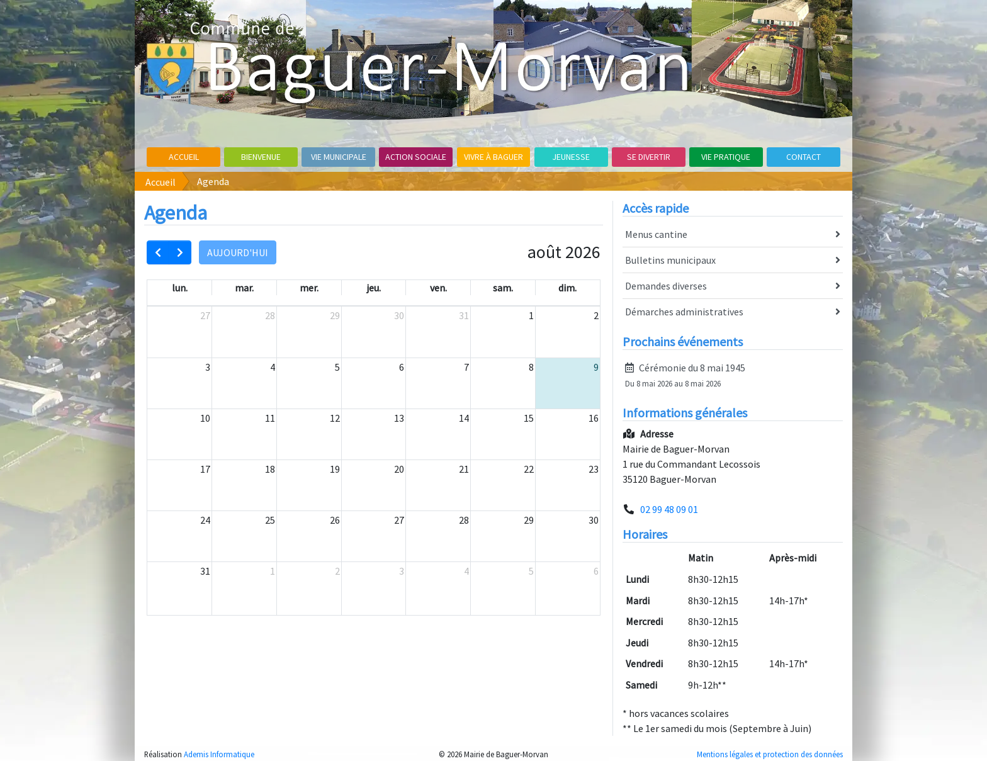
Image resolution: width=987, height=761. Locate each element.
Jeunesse (571, 156)
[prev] (158, 252)
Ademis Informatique (219, 754)
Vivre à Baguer (493, 156)
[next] (180, 252)
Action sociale (415, 156)
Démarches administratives (732, 312)
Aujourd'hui (237, 252)
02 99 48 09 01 (669, 509)
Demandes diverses (732, 286)
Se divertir (648, 156)
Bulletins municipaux (732, 261)
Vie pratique (725, 156)
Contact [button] (803, 156)
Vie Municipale (338, 156)
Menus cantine (732, 235)
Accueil (184, 156)
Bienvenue (261, 156)
